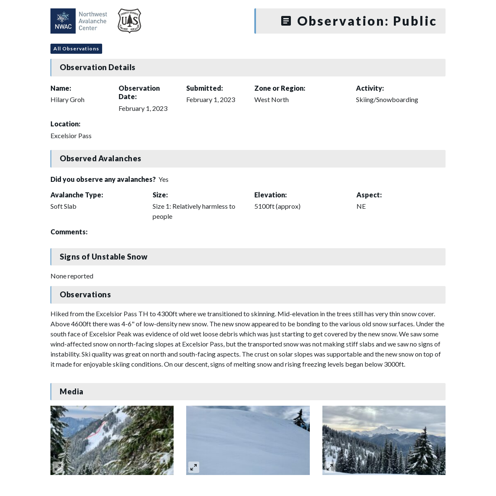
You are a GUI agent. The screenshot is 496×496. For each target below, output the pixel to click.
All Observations (76, 48)
